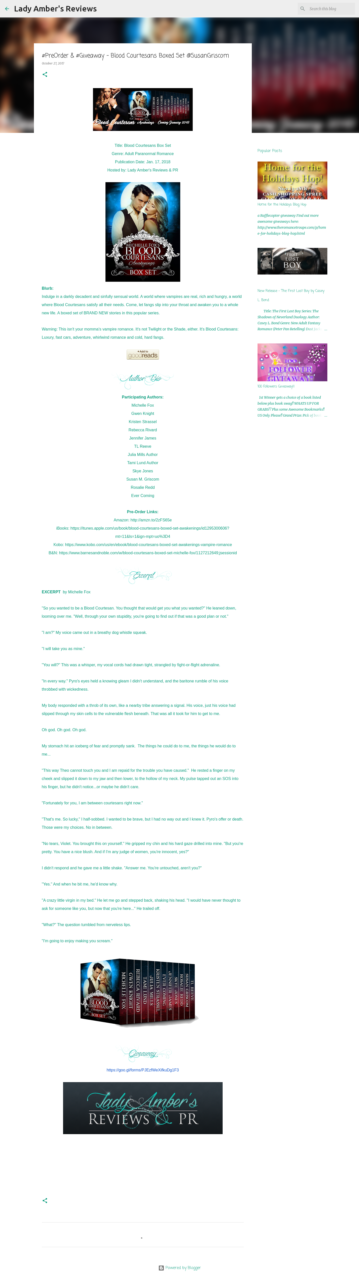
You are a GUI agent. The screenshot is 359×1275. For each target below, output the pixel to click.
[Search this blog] (329, 9)
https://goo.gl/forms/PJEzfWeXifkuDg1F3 (143, 1070)
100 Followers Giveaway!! (276, 386)
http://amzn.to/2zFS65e (151, 520)
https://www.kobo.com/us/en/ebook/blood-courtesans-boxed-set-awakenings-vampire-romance (148, 545)
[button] (45, 74)
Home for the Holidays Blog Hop (282, 204)
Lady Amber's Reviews (55, 8)
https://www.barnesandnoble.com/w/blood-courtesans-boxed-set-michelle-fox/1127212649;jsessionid (148, 553)
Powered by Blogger (179, 1268)
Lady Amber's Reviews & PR (152, 170)
